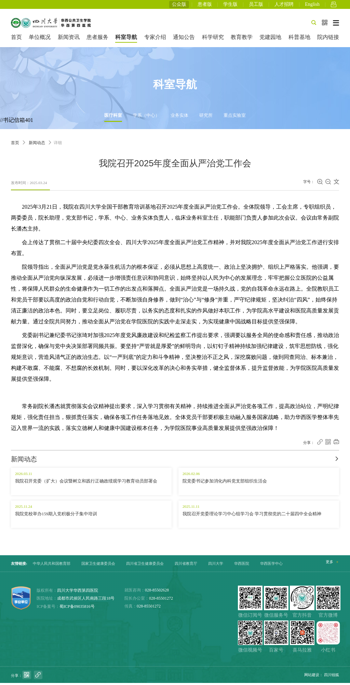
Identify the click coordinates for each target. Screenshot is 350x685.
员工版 (256, 5)
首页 (16, 39)
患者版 (205, 5)
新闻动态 (37, 144)
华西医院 (241, 565)
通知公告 (184, 39)
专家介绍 (155, 39)
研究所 (206, 117)
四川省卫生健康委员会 (145, 565)
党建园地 (270, 39)
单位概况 (40, 39)
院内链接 (328, 39)
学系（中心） (146, 117)
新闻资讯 (69, 39)
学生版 (230, 5)
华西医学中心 (271, 565)
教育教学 (242, 39)
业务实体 (179, 117)
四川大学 (215, 565)
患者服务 (97, 39)
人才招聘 (284, 5)
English (312, 5)
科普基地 (299, 39)
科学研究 (213, 39)
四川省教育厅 (186, 565)
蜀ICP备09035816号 (77, 608)
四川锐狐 (331, 677)
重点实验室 (235, 117)
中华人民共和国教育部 (51, 565)
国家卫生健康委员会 (98, 565)
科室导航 (126, 39)
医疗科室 (113, 117)
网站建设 (311, 677)
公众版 (179, 5)
